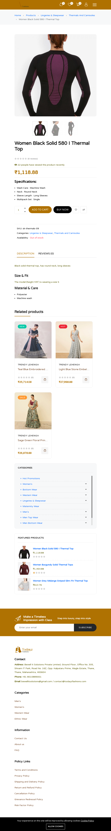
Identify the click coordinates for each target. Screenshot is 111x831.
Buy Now (63, 209)
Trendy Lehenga (28, 364)
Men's (26, 512)
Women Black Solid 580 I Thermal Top (53, 548)
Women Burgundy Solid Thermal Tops (53, 564)
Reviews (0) (46, 253)
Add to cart (40, 209)
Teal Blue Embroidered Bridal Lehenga (41, 369)
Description (25, 253)
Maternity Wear (31, 506)
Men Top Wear (30, 517)
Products (31, 15)
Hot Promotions (31, 478)
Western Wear (30, 495)
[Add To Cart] (44, 379)
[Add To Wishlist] (76, 209)
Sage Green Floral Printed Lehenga (39, 440)
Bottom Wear (30, 489)
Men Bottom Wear (32, 523)
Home (17, 15)
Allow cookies (55, 826)
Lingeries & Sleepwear (52, 15)
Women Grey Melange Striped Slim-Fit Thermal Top (60, 580)
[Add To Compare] (83, 209)
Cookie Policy (87, 821)
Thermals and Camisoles (82, 15)
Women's (27, 484)
